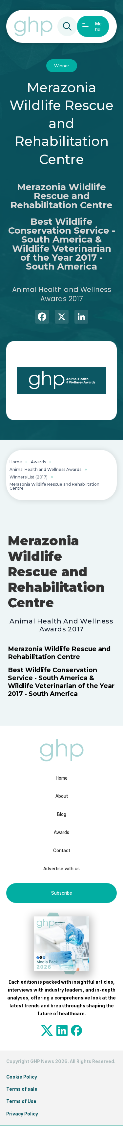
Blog (61, 814)
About (61, 796)
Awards (38, 461)
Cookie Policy (21, 1077)
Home (16, 461)
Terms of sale (21, 1089)
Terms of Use (21, 1101)
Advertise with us (61, 868)
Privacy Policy (22, 1113)
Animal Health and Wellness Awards (45, 469)
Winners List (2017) (29, 477)
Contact (61, 850)
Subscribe (61, 893)
